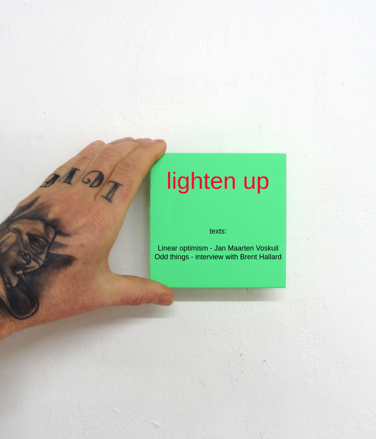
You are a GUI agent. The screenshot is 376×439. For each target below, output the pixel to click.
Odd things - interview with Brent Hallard (217, 257)
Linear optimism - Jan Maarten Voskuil (218, 248)
